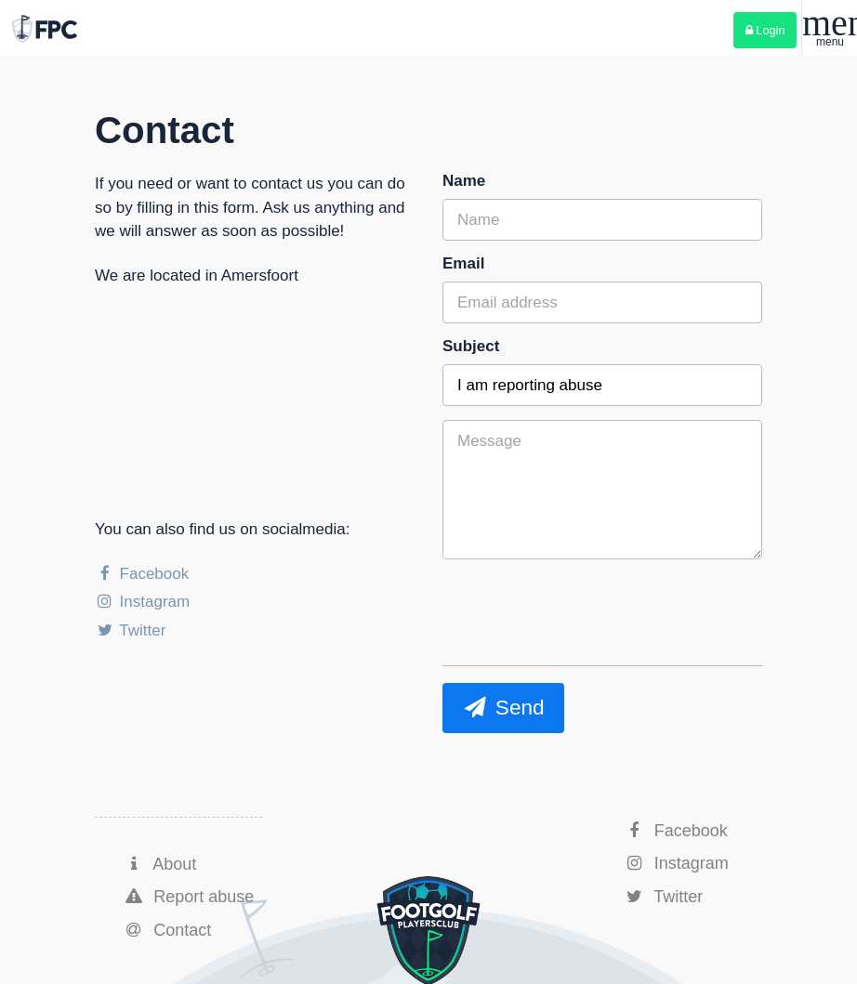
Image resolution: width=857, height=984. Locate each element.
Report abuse (188, 896)
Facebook (142, 574)
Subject (470, 346)
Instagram (142, 601)
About (159, 864)
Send (503, 707)
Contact (167, 930)
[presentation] (583, 669)
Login (765, 30)
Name (463, 181)
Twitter (130, 630)
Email (463, 263)
